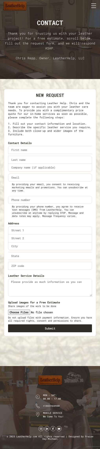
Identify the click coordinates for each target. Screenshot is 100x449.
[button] (93, 5)
